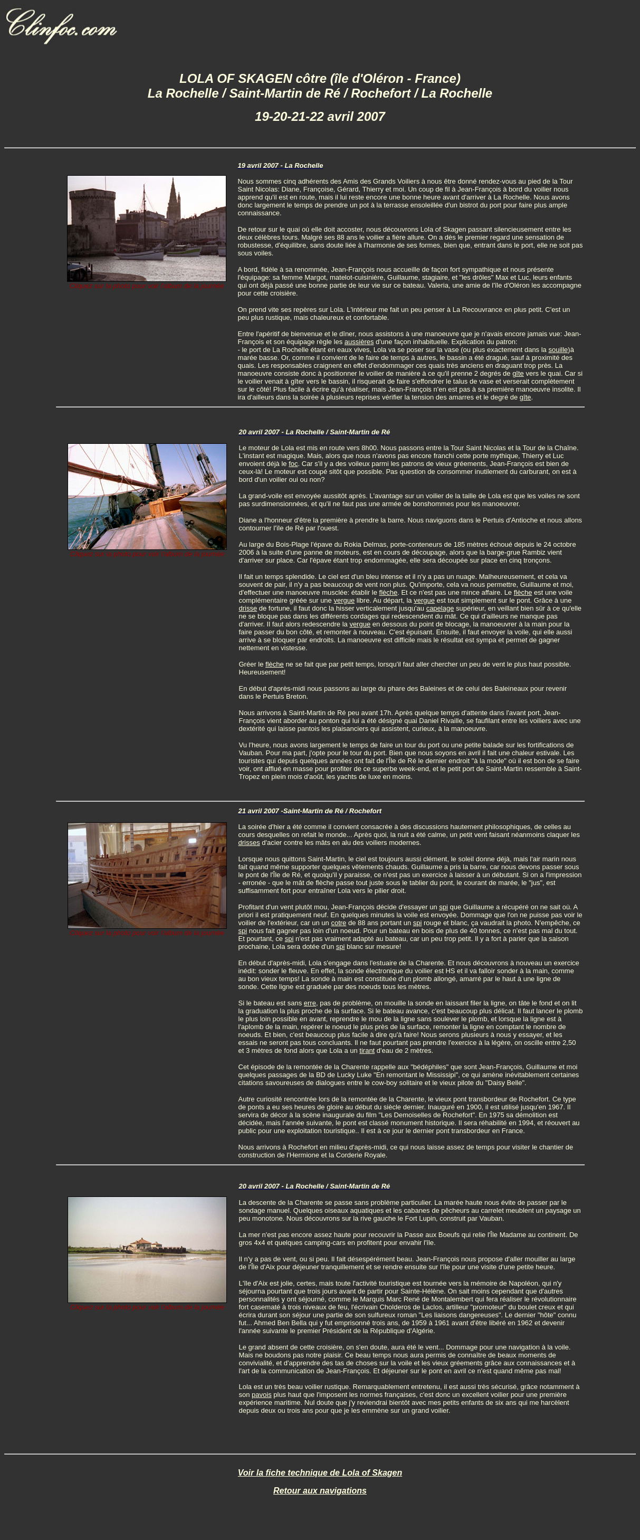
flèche (388, 592)
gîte (518, 373)
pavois (262, 1395)
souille (558, 350)
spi (443, 907)
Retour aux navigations (320, 1490)
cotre (338, 923)
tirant (367, 1050)
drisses (249, 843)
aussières (359, 342)
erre (310, 1003)
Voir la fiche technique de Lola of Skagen (320, 1472)
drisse (248, 608)
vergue (344, 600)
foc (293, 464)
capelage (440, 608)
